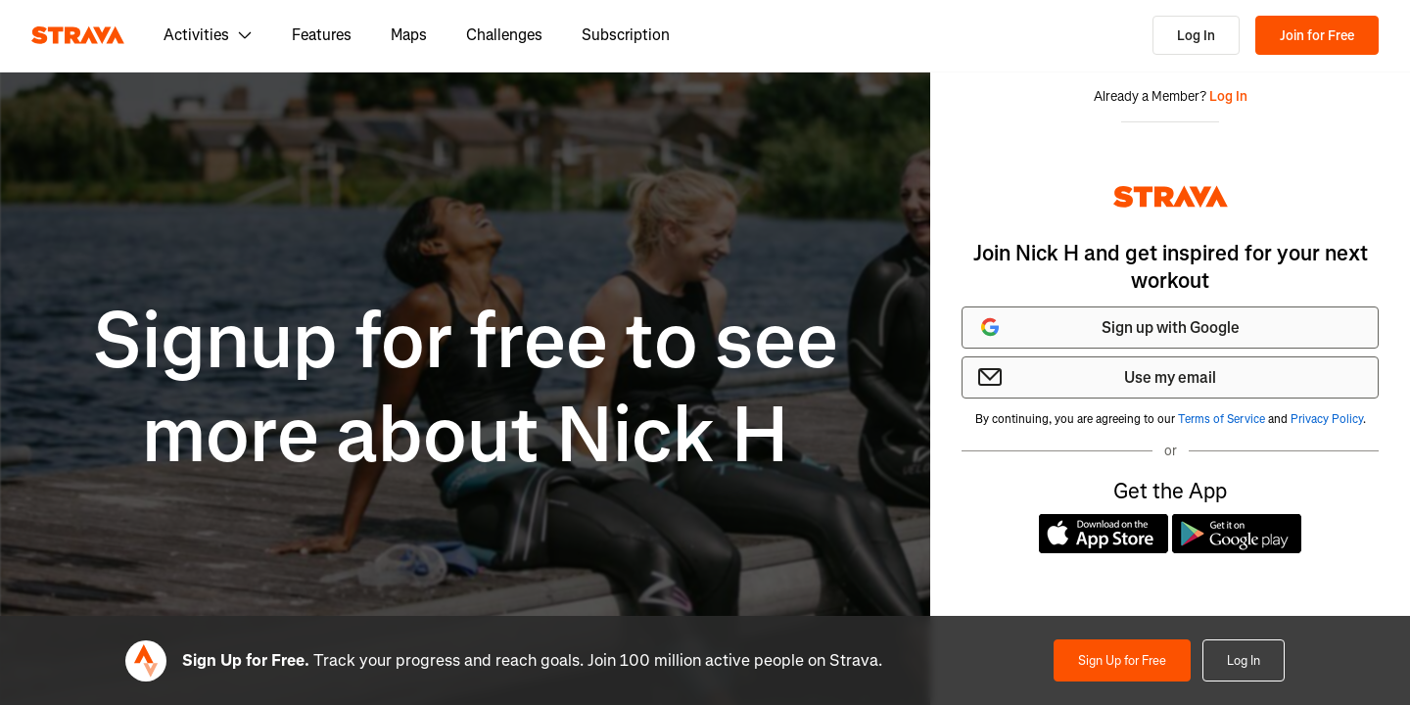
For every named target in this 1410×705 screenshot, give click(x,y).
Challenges (504, 34)
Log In (1196, 35)
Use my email (1097, 377)
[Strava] (77, 35)
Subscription (626, 34)
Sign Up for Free (1122, 660)
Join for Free (1317, 35)
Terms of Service (1221, 419)
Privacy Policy (1327, 419)
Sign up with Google (1109, 327)
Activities (208, 34)
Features (322, 34)
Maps (409, 34)
